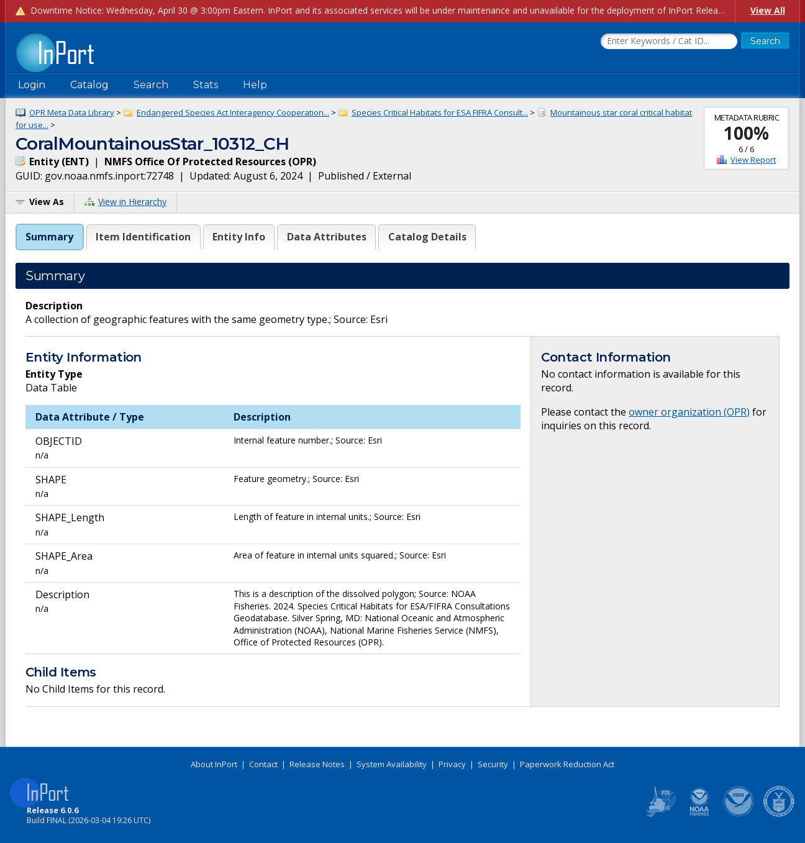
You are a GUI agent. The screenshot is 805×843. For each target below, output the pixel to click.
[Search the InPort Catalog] (669, 42)
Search (151, 85)
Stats (205, 85)
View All (767, 10)
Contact (263, 764)
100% (746, 133)
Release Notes (317, 764)
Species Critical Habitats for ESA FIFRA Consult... (440, 112)
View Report (753, 159)
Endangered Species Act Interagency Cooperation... (233, 112)
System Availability (392, 764)
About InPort (214, 764)
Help (255, 85)
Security (493, 764)
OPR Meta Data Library (71, 112)
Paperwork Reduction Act (567, 764)
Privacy (452, 764)
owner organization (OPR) (689, 412)
